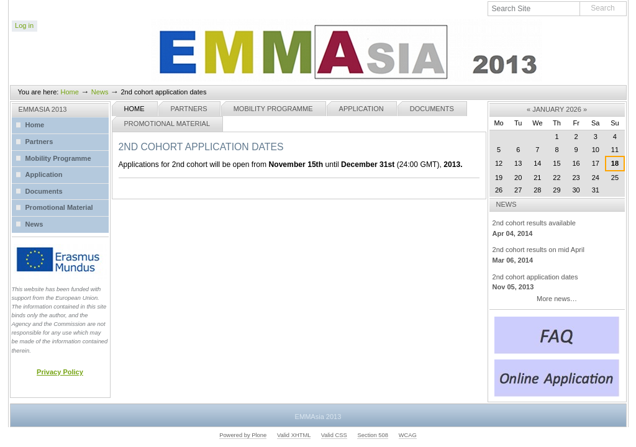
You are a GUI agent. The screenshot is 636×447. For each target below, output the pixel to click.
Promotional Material (167, 123)
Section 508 (372, 435)
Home (69, 92)
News (100, 92)
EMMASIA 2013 (43, 109)
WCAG (408, 435)
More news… (557, 298)
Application (361, 108)
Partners (189, 108)
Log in (24, 25)
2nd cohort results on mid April (557, 255)
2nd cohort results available (557, 228)
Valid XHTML (294, 435)
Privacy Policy (60, 372)
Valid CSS (334, 435)
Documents (432, 108)
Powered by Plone (242, 435)
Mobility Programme (273, 108)
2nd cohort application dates (557, 282)
